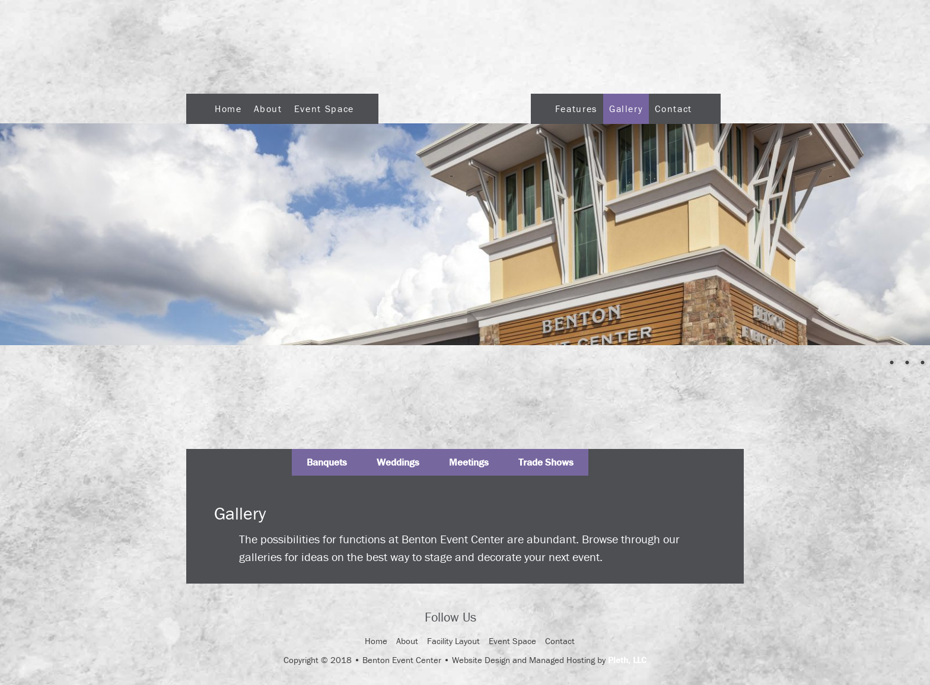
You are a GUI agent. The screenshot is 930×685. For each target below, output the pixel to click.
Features (576, 108)
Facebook (496, 618)
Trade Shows (546, 462)
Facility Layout (453, 640)
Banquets (327, 462)
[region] (465, 234)
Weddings (398, 462)
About (268, 108)
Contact (673, 108)
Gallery (626, 108)
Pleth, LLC (627, 659)
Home (228, 108)
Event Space (324, 108)
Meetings (469, 462)
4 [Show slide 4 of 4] (922, 363)
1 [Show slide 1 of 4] (876, 363)
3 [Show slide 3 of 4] (906, 363)
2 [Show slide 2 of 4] (891, 363)
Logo (454, 105)
